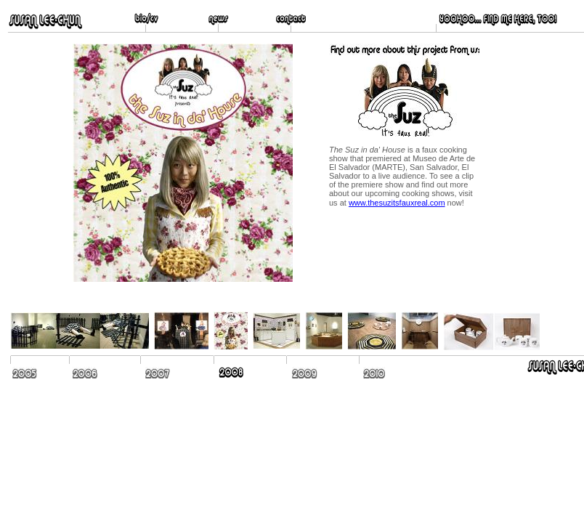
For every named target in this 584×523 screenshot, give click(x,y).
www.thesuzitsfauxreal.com (397, 202)
